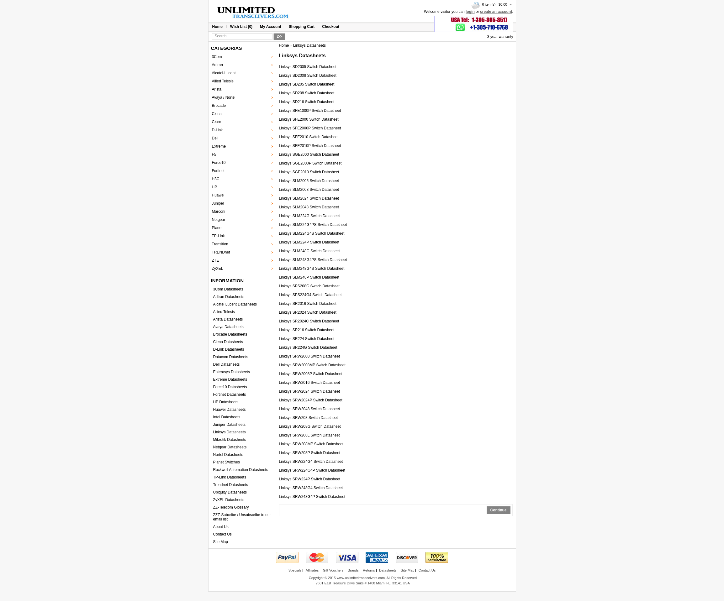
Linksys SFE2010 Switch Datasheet (309, 137)
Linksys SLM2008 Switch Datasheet (309, 189)
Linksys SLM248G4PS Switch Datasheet (313, 260)
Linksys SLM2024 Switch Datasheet (309, 198)
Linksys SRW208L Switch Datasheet (309, 435)
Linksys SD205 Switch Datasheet (307, 84)
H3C (215, 179)
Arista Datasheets (228, 319)
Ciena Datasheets (228, 342)
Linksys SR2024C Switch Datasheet (309, 321)
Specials (295, 570)
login (470, 11)
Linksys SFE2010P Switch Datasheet (310, 146)
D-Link (217, 130)
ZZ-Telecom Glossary (231, 507)
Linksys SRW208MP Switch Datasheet (311, 444)
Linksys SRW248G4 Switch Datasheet (311, 488)
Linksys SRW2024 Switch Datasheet (309, 391)
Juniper (218, 203)
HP (214, 187)
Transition (220, 244)
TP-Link (218, 236)
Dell (215, 138)
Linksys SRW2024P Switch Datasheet (310, 400)
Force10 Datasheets (230, 387)
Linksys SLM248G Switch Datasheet (309, 251)
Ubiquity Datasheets (230, 492)
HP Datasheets (226, 402)
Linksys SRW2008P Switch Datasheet (310, 374)
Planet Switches (226, 462)
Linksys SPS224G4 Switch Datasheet (310, 295)
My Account (270, 26)
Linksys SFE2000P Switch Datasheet (310, 128)
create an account (496, 11)
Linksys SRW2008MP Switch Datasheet (312, 365)
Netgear (218, 219)
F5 (214, 154)
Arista (217, 89)
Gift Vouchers (333, 570)
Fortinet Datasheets (229, 394)
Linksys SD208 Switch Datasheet (307, 93)
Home (217, 26)
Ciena (217, 114)
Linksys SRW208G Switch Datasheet (310, 426)
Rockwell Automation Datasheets (240, 470)
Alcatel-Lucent (224, 73)
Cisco (216, 122)
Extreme (219, 146)
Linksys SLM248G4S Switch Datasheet (312, 268)
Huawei (218, 195)
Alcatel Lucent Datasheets (235, 304)
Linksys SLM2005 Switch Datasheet (309, 181)
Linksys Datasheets (229, 432)
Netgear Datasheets (230, 447)
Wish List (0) (241, 26)
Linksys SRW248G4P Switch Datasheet (312, 496)
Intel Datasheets (226, 417)
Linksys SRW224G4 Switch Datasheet (311, 461)
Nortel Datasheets (228, 454)
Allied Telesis (223, 81)
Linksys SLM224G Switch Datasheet (309, 216)
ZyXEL (217, 268)
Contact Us (222, 534)
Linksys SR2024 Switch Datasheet (307, 312)
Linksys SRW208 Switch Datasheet (308, 417)
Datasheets (388, 570)
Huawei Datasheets (229, 409)
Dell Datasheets (226, 364)
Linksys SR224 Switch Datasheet (307, 339)
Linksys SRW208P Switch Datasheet (310, 453)
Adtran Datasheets (228, 297)
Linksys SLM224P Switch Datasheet (309, 242)
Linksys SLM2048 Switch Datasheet (309, 207)
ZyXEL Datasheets (229, 500)
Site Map (220, 542)
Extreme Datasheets (230, 379)
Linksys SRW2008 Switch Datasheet (309, 356)
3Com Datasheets (228, 289)
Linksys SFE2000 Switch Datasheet (309, 119)
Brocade (219, 105)
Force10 (219, 162)
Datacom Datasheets (230, 357)
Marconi (218, 211)
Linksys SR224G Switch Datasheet (308, 347)
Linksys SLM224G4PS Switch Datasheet (313, 224)
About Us (221, 527)
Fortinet (218, 171)
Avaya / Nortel (223, 97)
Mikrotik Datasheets (229, 439)
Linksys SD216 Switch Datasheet (307, 102)
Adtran (217, 65)
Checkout (330, 26)
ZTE (215, 260)
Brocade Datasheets (230, 334)
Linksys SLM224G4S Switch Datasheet (312, 233)
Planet (217, 228)
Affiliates (312, 570)
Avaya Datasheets (228, 327)
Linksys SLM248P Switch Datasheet (309, 277)
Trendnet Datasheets (230, 485)
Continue (498, 510)
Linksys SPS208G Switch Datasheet (309, 286)
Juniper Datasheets (229, 424)
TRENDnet (221, 252)
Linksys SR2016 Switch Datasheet (307, 303)
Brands (353, 570)
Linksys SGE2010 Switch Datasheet (309, 172)
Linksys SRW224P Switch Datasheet (310, 479)
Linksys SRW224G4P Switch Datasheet (312, 470)
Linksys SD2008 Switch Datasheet (307, 75)
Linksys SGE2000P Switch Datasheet (310, 163)
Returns (369, 570)
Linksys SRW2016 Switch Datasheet (309, 382)
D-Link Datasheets (228, 349)
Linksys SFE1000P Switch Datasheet (310, 110)
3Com (217, 57)
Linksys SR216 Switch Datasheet (307, 330)
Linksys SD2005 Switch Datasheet (307, 67)
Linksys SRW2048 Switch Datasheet (309, 409)
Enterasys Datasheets (231, 372)
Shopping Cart (302, 26)
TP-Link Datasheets (229, 477)
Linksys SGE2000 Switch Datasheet (309, 154)
